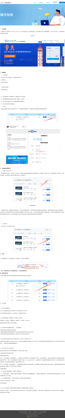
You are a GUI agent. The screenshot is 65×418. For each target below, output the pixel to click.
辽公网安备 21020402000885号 (32, 416)
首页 (35, 2)
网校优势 (55, 2)
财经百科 (48, 2)
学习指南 (62, 2)
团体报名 (41, 2)
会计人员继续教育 (6, 2)
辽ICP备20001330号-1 (40, 413)
